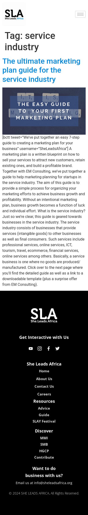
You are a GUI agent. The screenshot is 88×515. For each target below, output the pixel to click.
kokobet (14, 509)
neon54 (74, 509)
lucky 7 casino (55, 509)
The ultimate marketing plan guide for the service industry (41, 70)
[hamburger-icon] (80, 14)
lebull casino (32, 509)
